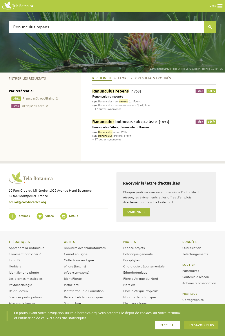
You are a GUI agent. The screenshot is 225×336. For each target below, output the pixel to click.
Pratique (189, 294)
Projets (129, 242)
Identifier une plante (24, 272)
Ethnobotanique (135, 272)
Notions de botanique (139, 297)
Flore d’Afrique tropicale (141, 291)
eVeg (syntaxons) (76, 272)
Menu (216, 6)
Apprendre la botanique (26, 247)
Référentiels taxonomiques (83, 297)
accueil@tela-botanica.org (27, 202)
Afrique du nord (29, 106)
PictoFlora (71, 284)
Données (189, 242)
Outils (69, 242)
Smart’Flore (72, 303)
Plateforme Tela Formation (84, 291)
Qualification (191, 247)
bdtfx (211, 91)
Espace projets (134, 247)
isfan (200, 91)
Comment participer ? (25, 254)
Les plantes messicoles (26, 278)
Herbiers (15, 266)
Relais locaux (18, 291)
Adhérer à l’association (199, 283)
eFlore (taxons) (75, 266)
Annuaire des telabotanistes (85, 247)
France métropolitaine (34, 98)
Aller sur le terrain (22, 303)
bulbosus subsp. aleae (130, 121)
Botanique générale (138, 254)
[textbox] (106, 27)
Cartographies (193, 299)
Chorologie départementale (144, 266)
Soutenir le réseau (195, 276)
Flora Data (17, 260)
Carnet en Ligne (75, 254)
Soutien (189, 265)
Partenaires (190, 270)
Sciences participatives (25, 297)
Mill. (161, 69)
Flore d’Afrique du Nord (140, 278)
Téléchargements (195, 254)
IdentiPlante (73, 278)
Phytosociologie (20, 284)
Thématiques (19, 242)
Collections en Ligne (79, 260)
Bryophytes (131, 260)
